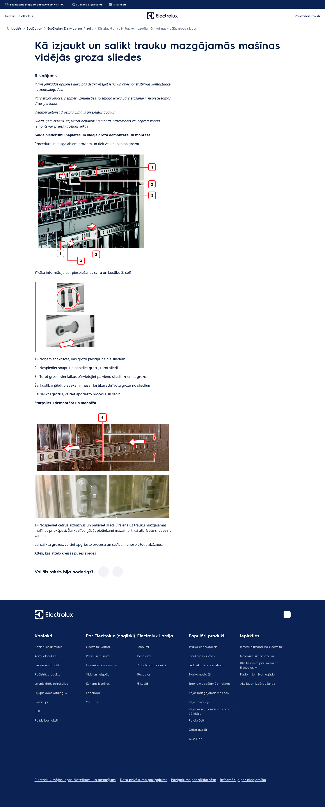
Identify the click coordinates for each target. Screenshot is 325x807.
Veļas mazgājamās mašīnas (209, 693)
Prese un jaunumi (98, 656)
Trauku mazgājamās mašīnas (209, 683)
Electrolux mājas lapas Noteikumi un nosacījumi (75, 779)
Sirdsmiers (117, 4)
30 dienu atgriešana (87, 4)
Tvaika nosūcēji (200, 674)
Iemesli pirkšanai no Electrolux (261, 647)
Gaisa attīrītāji (198, 729)
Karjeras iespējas (98, 683)
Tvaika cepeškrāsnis (203, 647)
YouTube (92, 702)
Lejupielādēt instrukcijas (51, 683)
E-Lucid (142, 683)
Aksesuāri (195, 739)
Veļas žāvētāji (199, 702)
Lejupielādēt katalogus (51, 693)
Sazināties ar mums (48, 647)
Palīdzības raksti (46, 720)
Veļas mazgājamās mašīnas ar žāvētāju (210, 711)
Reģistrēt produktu (47, 674)
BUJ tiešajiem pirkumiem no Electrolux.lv (259, 665)
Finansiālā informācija (101, 665)
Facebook (93, 693)
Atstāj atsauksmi (46, 656)
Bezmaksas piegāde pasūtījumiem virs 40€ (35, 4)
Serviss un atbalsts (47, 665)
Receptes (143, 674)
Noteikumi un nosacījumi (257, 656)
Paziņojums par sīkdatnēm (193, 779)
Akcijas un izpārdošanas (257, 683)
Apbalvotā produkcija (153, 665)
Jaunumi (143, 647)
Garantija (41, 702)
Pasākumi (144, 656)
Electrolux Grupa (98, 647)
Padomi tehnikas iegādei (257, 674)
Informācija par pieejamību (243, 779)
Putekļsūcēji (197, 720)
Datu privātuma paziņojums (143, 779)
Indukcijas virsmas (202, 656)
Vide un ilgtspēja (98, 674)
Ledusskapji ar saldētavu (206, 665)
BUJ (37, 711)
